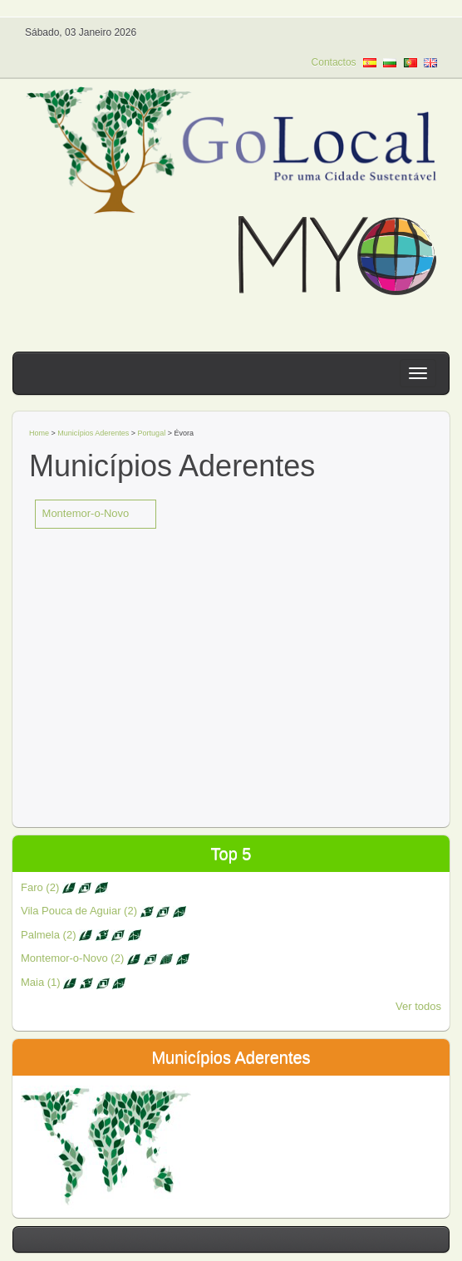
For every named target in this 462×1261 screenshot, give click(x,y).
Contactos (334, 62)
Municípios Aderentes (93, 433)
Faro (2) (64, 887)
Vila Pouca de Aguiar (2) (103, 910)
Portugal (153, 433)
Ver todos (418, 1006)
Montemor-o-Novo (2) (105, 958)
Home (39, 433)
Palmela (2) (81, 935)
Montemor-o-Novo (86, 513)
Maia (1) (73, 982)
